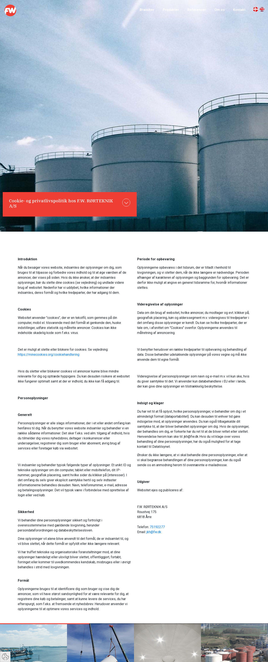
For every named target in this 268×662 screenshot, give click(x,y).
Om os (219, 10)
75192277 (157, 527)
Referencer (196, 10)
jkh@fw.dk (154, 532)
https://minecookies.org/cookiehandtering (48, 355)
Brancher (147, 10)
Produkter (171, 10)
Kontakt (239, 10)
